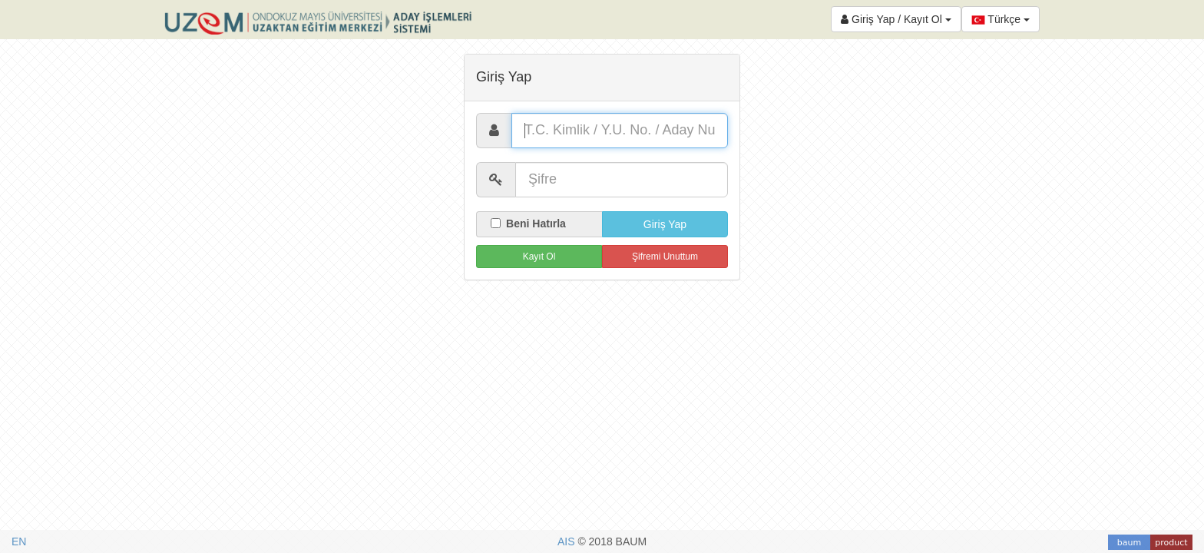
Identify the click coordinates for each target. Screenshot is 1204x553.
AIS (567, 541)
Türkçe (1000, 20)
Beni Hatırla (528, 223)
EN (19, 541)
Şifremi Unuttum (665, 256)
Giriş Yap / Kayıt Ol (896, 19)
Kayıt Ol (539, 256)
